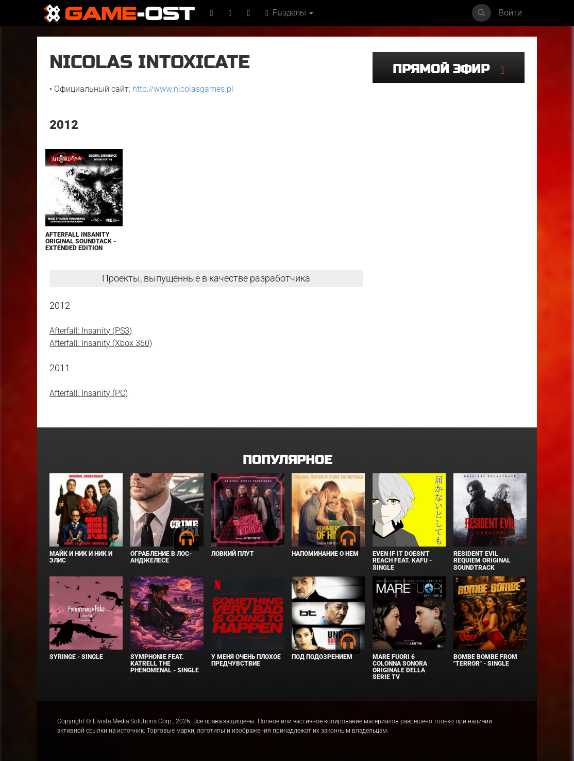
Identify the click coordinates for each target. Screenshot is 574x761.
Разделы (289, 13)
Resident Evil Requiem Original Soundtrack (482, 560)
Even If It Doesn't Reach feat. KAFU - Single (402, 560)
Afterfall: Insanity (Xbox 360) (100, 343)
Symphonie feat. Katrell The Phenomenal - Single (164, 663)
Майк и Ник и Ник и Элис (80, 557)
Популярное (287, 460)
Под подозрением (322, 656)
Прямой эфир (446, 69)
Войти (510, 13)
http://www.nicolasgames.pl (182, 89)
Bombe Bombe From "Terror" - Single (485, 660)
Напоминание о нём (325, 553)
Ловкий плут (232, 553)
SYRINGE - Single (76, 656)
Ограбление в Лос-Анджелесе (161, 557)
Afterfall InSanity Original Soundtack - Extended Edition (80, 241)
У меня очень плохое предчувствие (246, 660)
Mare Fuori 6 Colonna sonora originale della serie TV (400, 667)
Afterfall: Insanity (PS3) (90, 331)
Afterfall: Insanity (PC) (88, 393)
